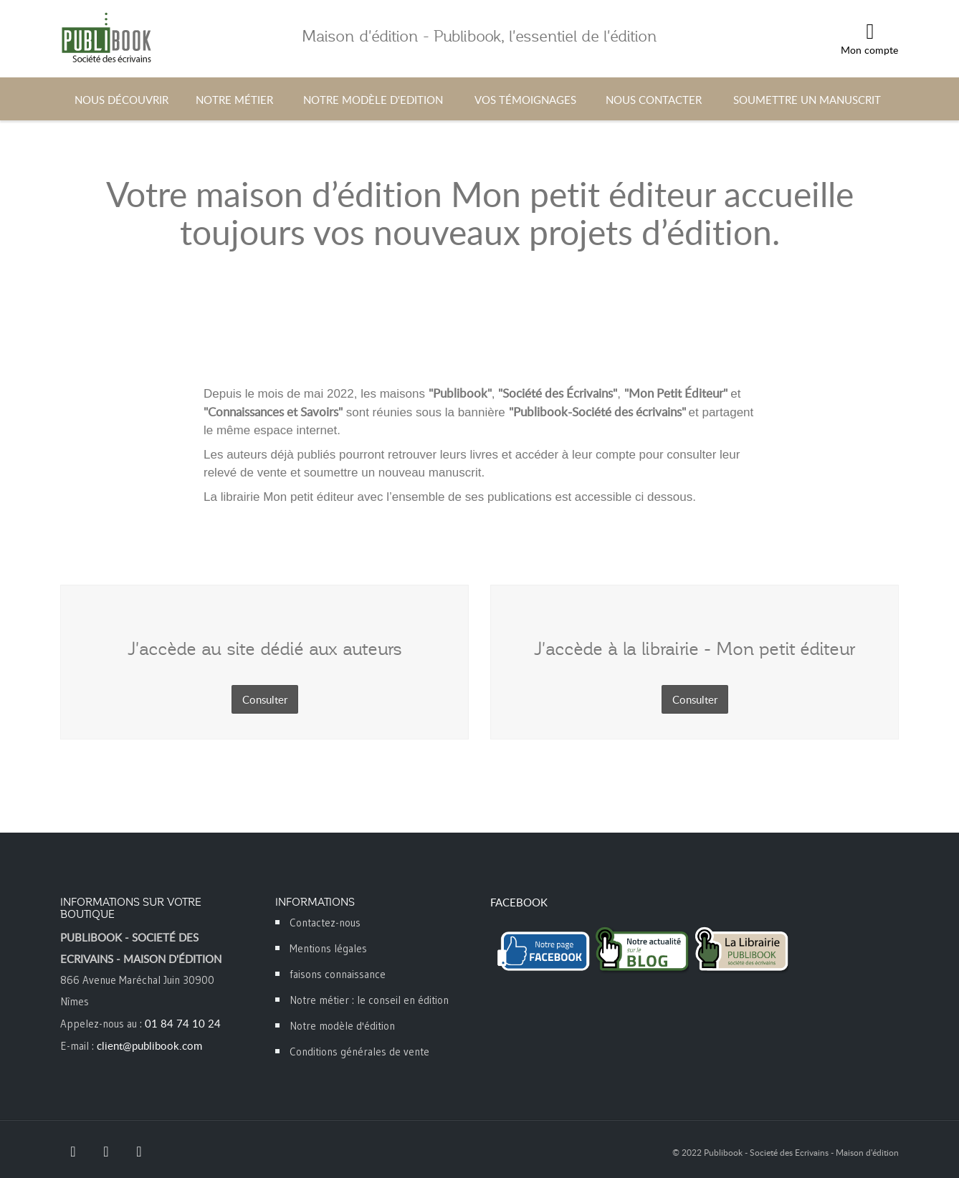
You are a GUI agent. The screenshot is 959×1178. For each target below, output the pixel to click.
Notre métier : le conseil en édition (369, 1000)
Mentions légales (328, 948)
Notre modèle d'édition (342, 1026)
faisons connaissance (338, 974)
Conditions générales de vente (359, 1051)
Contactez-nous (325, 922)
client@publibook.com (149, 1045)
